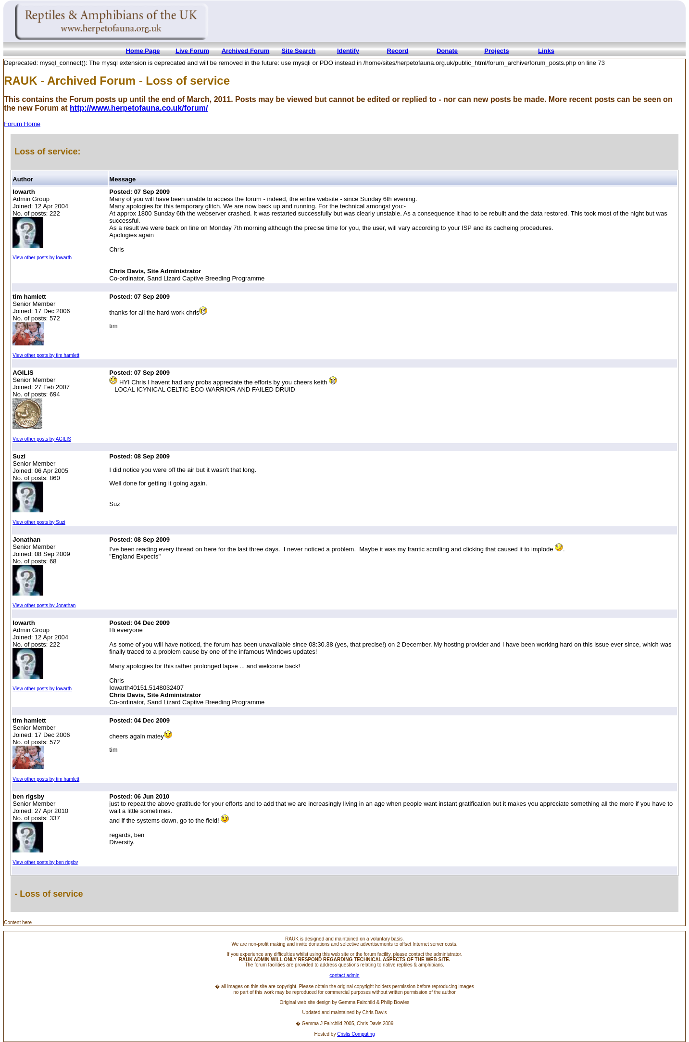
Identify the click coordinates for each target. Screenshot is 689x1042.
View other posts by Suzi (39, 522)
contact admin (344, 975)
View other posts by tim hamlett (46, 355)
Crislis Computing (356, 1034)
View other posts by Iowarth (42, 257)
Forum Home (22, 123)
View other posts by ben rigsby (45, 862)
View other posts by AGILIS (42, 439)
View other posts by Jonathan (44, 605)
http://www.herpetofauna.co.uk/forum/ (139, 108)
